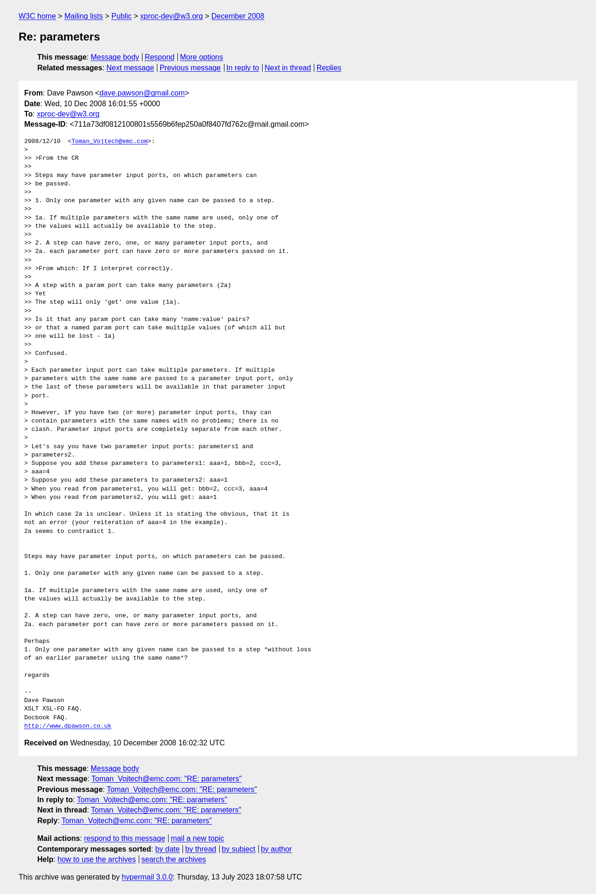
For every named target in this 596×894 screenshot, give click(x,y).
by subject (238, 849)
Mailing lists (83, 16)
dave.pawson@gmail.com (141, 93)
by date (167, 849)
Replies (329, 68)
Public (121, 16)
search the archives (174, 859)
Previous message (190, 68)
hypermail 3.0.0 (147, 877)
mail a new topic (197, 838)
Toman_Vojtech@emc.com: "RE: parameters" (166, 779)
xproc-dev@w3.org (171, 16)
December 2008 (237, 16)
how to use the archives (97, 859)
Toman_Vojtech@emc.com (109, 141)
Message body (115, 57)
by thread (201, 849)
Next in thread (287, 68)
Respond (160, 57)
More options (202, 57)
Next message (130, 68)
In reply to (242, 68)
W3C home (37, 16)
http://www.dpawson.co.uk (67, 726)
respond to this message (124, 838)
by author (276, 849)
